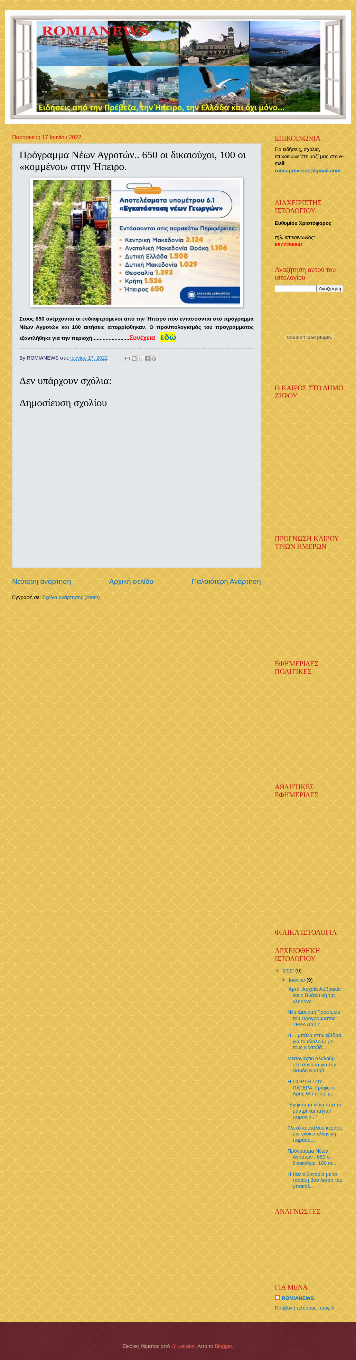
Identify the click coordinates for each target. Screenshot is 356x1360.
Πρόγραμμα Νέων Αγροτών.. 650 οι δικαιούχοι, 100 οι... (312, 1157)
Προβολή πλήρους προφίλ (304, 1308)
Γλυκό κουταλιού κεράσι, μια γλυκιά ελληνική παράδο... (315, 1134)
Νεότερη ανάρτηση (41, 581)
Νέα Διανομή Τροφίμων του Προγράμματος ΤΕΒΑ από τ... (314, 1018)
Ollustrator (183, 1346)
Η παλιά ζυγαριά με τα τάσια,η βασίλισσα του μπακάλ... (315, 1180)
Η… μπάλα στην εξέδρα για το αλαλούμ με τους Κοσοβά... (314, 1041)
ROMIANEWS (298, 1298)
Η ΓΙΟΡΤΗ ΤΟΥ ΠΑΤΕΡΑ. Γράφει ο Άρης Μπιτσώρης (311, 1087)
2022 (289, 970)
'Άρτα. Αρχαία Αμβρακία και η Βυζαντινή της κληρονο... (314, 995)
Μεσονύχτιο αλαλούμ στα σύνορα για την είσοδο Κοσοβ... (312, 1064)
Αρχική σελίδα (131, 581)
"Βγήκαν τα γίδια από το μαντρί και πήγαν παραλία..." (314, 1111)
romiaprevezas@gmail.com (307, 170)
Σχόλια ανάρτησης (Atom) (71, 597)
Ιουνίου (297, 980)
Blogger (223, 1346)
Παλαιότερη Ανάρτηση (226, 581)
